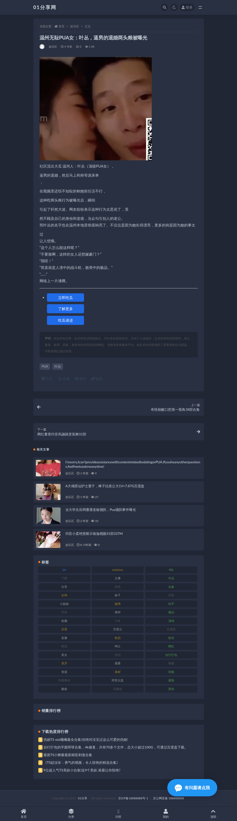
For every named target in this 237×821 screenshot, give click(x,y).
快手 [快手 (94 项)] (171, 604)
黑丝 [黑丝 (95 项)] (171, 689)
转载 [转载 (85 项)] (171, 672)
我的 (166, 814)
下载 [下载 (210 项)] (64, 578)
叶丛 (57, 366)
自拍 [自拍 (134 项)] (118, 655)
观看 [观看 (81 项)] (118, 663)
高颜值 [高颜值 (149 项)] (117, 689)
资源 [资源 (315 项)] (64, 672)
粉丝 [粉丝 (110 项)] (171, 638)
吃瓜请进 (65, 320)
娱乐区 (74, 26)
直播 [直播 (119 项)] (64, 638)
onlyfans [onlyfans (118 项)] (117, 570)
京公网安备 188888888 (168, 798)
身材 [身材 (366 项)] (118, 672)
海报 (80, 378)
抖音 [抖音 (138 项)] (64, 612)
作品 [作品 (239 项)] (171, 578)
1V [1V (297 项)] (64, 570)
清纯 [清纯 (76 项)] (171, 621)
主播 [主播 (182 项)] (118, 578)
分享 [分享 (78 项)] (64, 587)
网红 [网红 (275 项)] (171, 646)
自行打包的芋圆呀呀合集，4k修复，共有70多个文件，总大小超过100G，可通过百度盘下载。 (115, 747)
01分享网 (44, 7)
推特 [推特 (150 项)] (118, 612)
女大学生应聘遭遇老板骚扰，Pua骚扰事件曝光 (100, 509)
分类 (71, 814)
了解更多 (65, 308)
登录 (187, 7)
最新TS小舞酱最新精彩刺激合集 (67, 755)
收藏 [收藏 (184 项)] (64, 621)
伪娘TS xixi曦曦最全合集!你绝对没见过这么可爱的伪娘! (85, 739)
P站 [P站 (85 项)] (171, 570)
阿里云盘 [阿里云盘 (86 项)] (118, 680)
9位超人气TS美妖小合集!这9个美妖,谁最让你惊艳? (81, 770)
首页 (62, 26)
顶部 (213, 814)
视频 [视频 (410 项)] (171, 663)
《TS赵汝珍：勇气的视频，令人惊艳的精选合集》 (81, 762)
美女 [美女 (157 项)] (64, 655)
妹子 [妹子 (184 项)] (118, 595)
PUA (45, 366)
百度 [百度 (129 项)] (64, 629)
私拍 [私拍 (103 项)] (118, 638)
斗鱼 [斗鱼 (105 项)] (118, 621)
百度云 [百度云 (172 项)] (117, 629)
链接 (97, 378)
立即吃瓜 (65, 297)
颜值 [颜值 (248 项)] (64, 689)
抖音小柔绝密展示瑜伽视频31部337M (94, 533)
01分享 (82, 798)
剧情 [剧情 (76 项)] (118, 587)
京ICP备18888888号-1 (133, 798)
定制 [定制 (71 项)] (171, 595)
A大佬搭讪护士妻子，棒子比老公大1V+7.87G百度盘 (105, 486)
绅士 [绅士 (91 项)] (118, 646)
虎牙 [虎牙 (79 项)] (64, 663)
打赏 (47, 378)
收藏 (64, 378)
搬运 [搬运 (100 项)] (171, 612)
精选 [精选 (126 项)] (64, 646)
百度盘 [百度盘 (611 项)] (171, 629)
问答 (118, 814)
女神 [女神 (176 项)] (64, 595)
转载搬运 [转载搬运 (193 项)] (64, 680)
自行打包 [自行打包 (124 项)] (171, 655)
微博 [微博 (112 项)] (118, 604)
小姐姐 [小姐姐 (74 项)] (64, 604)
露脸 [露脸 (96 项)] (171, 680)
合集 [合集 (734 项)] (171, 587)
